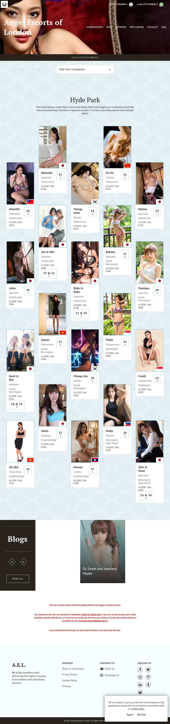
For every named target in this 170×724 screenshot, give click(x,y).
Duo (109, 27)
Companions (94, 27)
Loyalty (152, 27)
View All (17, 578)
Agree (129, 714)
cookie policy (138, 708)
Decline (141, 714)
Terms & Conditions (73, 668)
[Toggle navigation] (82, 27)
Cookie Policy (69, 680)
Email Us (109, 668)
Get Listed (137, 27)
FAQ (164, 27)
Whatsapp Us (112, 675)
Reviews (120, 27)
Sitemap (66, 686)
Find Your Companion (72, 69)
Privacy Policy (69, 674)
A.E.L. (19, 665)
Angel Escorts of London (33, 27)
